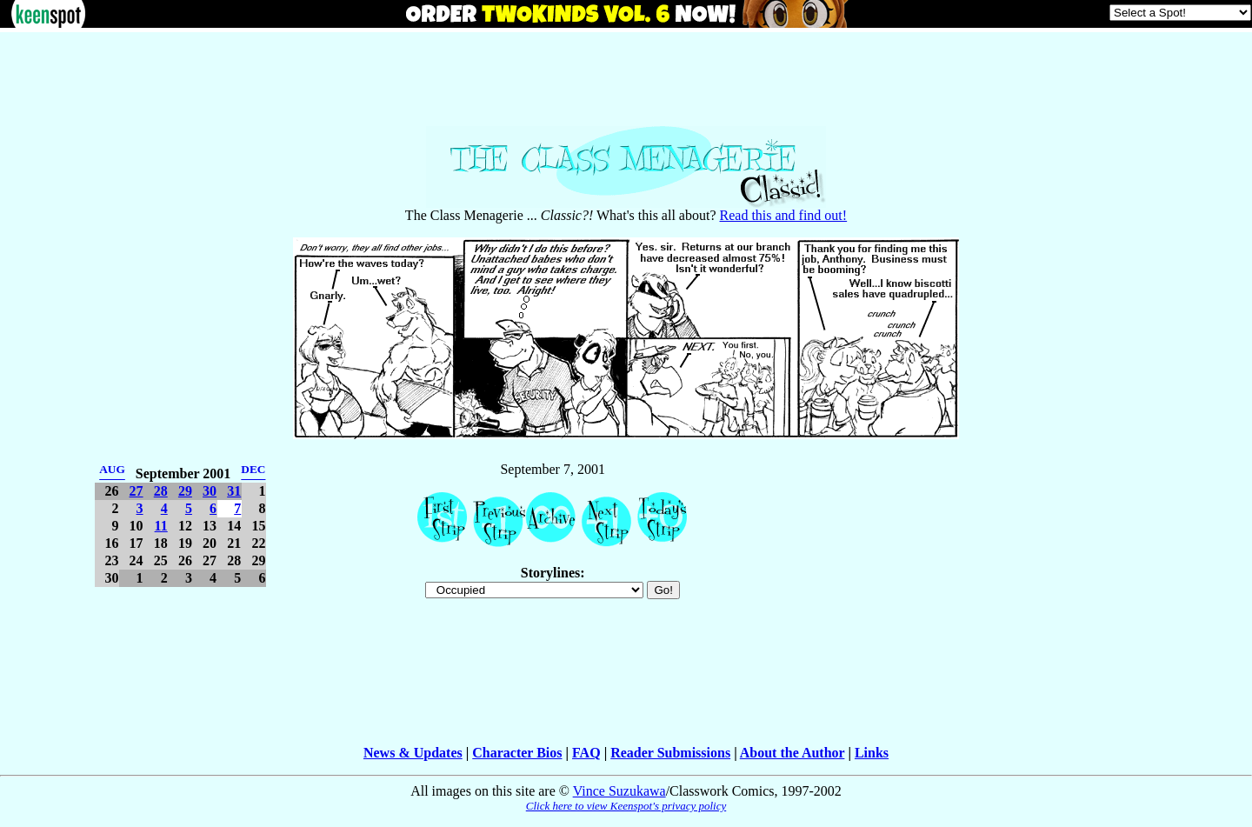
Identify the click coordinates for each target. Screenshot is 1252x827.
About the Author (792, 752)
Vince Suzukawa (619, 791)
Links (872, 752)
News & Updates (413, 752)
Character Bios (517, 752)
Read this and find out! (784, 215)
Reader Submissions (670, 752)
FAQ (586, 752)
